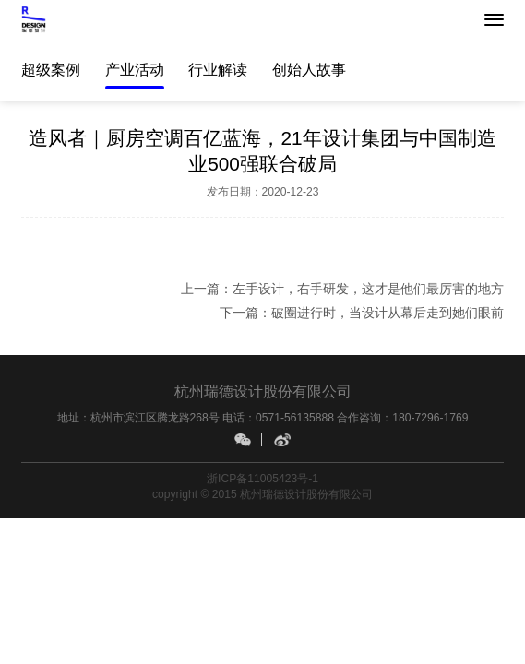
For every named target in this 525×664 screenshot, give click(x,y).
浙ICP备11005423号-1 (262, 478)
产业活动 (134, 69)
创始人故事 (309, 69)
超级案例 (50, 69)
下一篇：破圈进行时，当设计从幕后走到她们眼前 (362, 312)
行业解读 (217, 69)
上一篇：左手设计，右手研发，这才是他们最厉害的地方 (342, 288)
